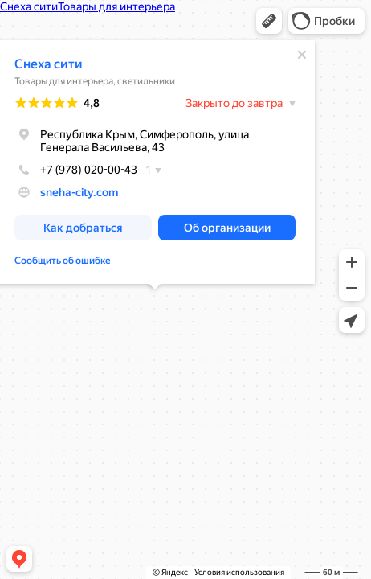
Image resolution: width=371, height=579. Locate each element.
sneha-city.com (79, 192)
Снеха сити (48, 64)
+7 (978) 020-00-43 (75, 169)
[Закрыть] (302, 54)
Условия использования (239, 572)
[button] (269, 21)
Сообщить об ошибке (62, 260)
